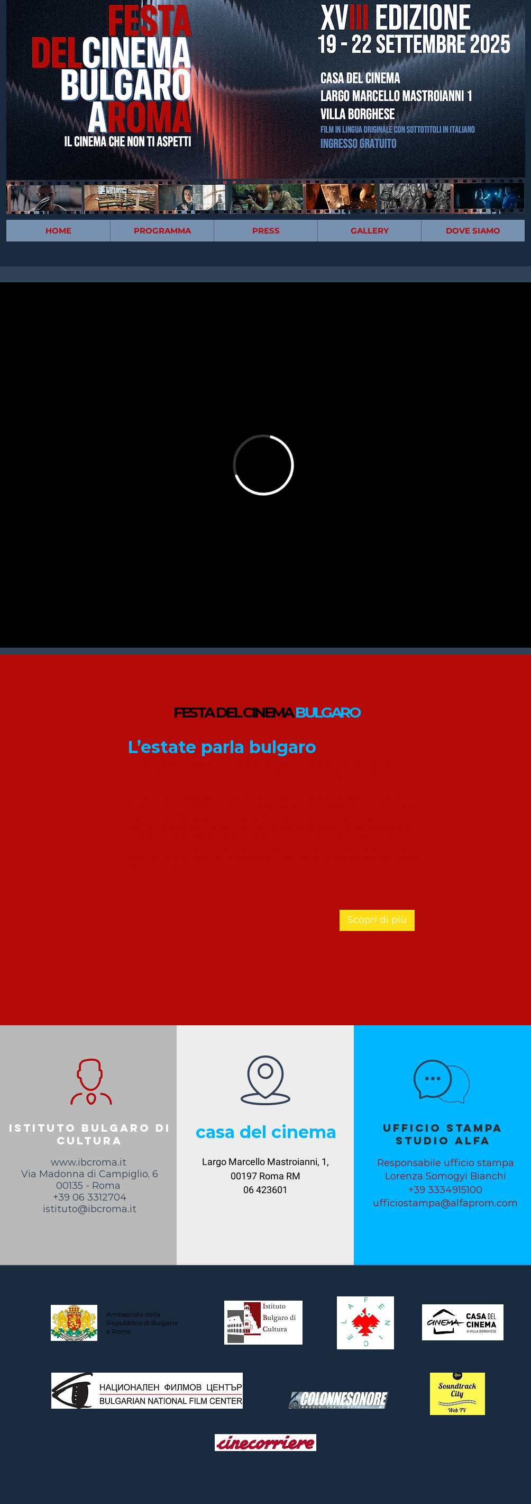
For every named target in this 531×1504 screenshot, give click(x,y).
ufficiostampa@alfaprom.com (445, 1203)
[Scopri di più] (377, 920)
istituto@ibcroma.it (89, 1209)
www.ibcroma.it (88, 1162)
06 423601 (265, 1189)
